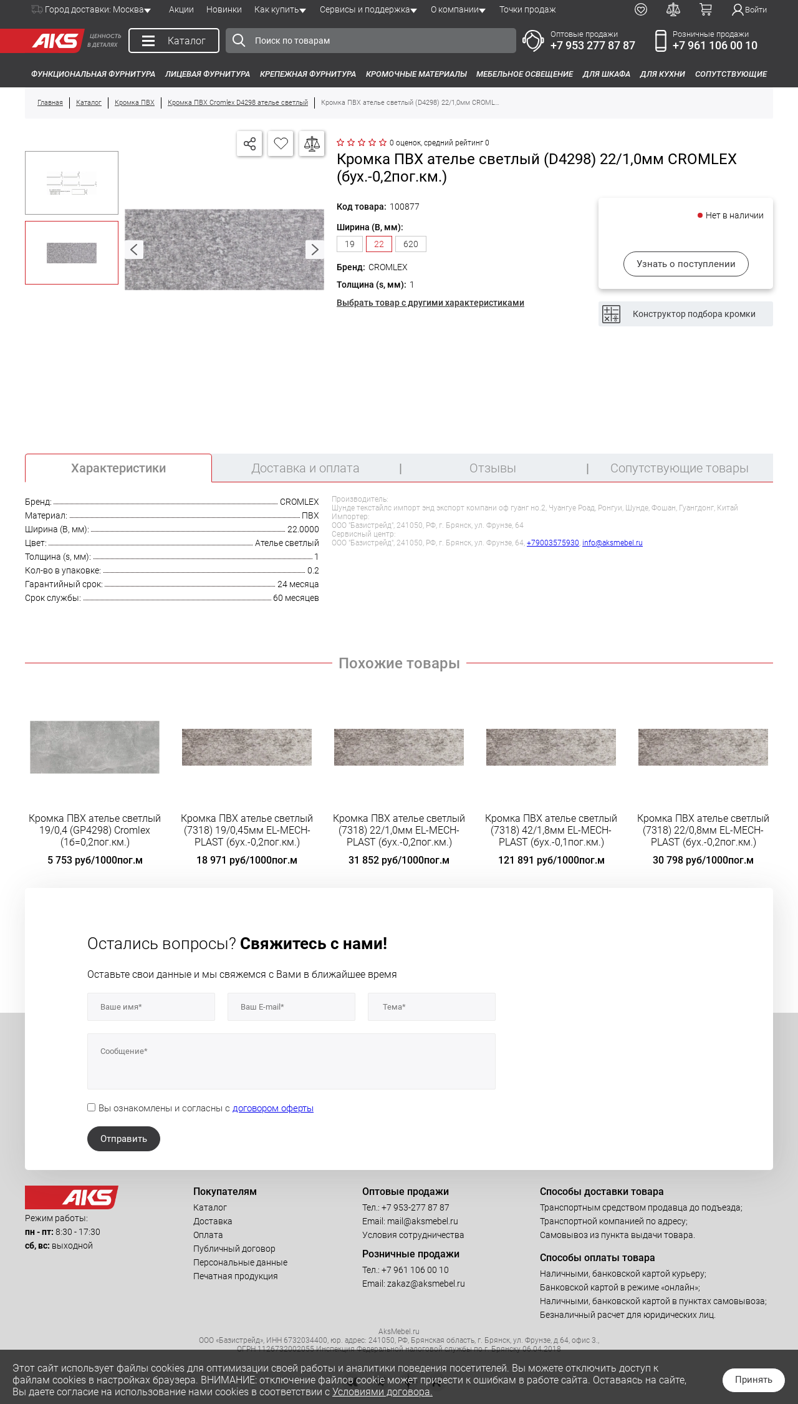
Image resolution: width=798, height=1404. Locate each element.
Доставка (213, 1221)
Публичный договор (234, 1249)
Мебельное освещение (524, 74)
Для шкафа (606, 74)
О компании (455, 9)
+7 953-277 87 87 (415, 1207)
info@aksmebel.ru (612, 543)
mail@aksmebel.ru (422, 1221)
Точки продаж (527, 9)
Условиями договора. (382, 1392)
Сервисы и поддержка (365, 9)
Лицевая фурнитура (207, 74)
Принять (753, 1379)
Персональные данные (240, 1262)
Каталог (210, 1207)
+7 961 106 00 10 (715, 45)
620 (410, 244)
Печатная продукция (235, 1276)
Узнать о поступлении (686, 264)
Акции (181, 9)
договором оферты (273, 1108)
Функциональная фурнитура (93, 74)
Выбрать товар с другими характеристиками (430, 303)
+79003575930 (553, 543)
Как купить (276, 9)
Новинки (224, 9)
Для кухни (662, 74)
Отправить (123, 1138)
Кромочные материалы (416, 74)
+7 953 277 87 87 (592, 45)
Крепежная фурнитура (308, 74)
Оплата (208, 1235)
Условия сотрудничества (413, 1235)
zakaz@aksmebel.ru (426, 1284)
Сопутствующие (731, 74)
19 (350, 244)
